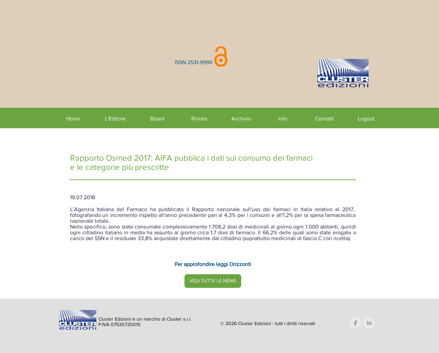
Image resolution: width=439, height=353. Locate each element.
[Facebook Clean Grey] (355, 323)
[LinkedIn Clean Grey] (369, 323)
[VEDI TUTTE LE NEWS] (212, 281)
